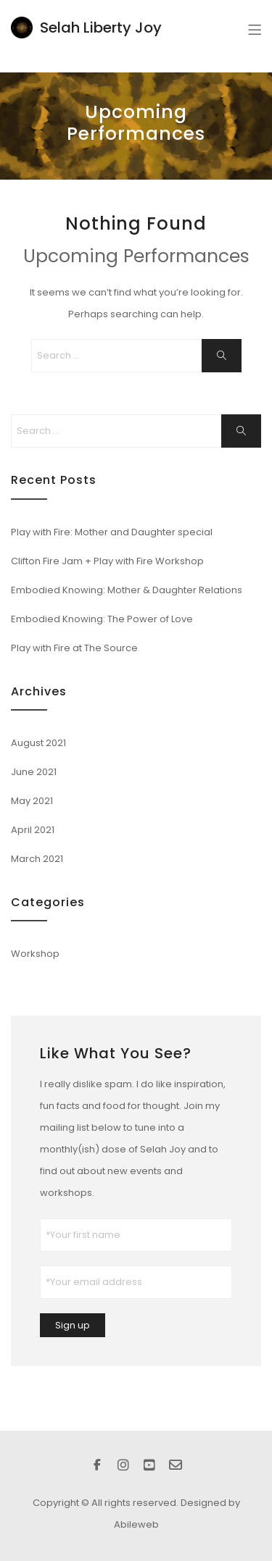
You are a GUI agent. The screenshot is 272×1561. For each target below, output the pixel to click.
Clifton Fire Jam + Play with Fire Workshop (107, 561)
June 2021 (34, 772)
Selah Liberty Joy (101, 27)
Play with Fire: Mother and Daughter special (112, 532)
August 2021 (38, 743)
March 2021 (37, 859)
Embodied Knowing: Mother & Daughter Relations (126, 590)
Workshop (35, 954)
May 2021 (32, 801)
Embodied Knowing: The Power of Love (102, 619)
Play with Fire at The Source (74, 648)
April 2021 (32, 830)
